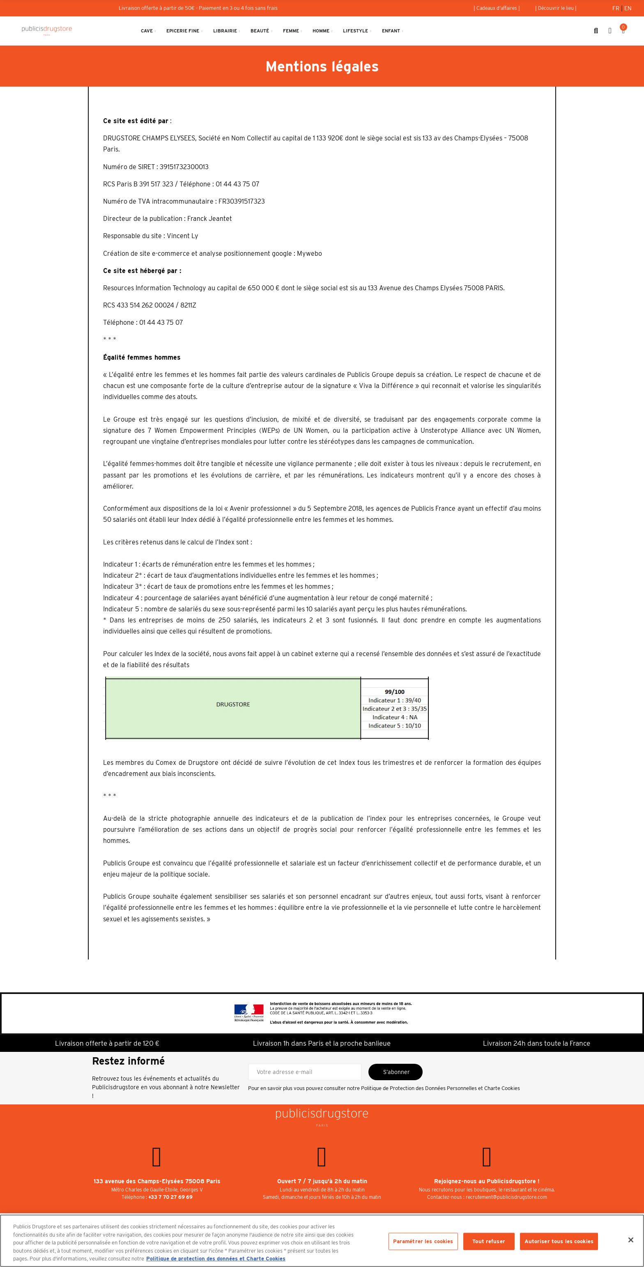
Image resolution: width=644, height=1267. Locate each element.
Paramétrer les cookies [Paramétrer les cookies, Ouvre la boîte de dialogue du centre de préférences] (423, 1241)
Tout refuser (488, 1241)
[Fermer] (631, 1240)
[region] (322, 1240)
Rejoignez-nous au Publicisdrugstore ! (487, 1181)
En (628, 8)
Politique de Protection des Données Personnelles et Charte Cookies (440, 1088)
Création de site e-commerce (146, 253)
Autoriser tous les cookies (558, 1241)
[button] (496, 8)
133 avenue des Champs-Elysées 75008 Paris (157, 1181)
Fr (616, 8)
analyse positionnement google (245, 253)
